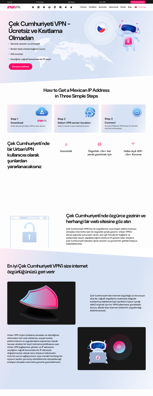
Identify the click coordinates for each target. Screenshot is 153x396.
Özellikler (93, 7)
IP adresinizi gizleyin (138, 2)
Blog (130, 7)
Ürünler (83, 7)
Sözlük (123, 7)
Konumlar (103, 7)
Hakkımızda (113, 7)
